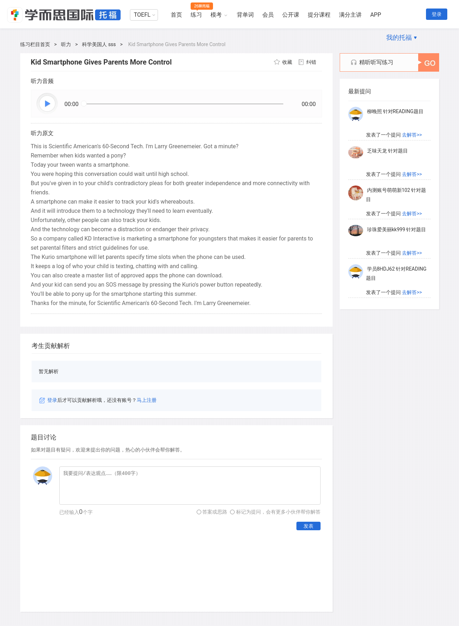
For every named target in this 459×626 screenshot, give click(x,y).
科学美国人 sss (99, 44)
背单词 (245, 14)
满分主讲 (350, 14)
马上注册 (147, 400)
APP (375, 14)
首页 (176, 14)
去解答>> (412, 137)
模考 (216, 14)
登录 (437, 14)
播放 (48, 104)
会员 (268, 14)
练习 (196, 14)
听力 (66, 44)
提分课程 (319, 14)
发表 (308, 526)
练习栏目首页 (35, 44)
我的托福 (399, 37)
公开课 (290, 14)
